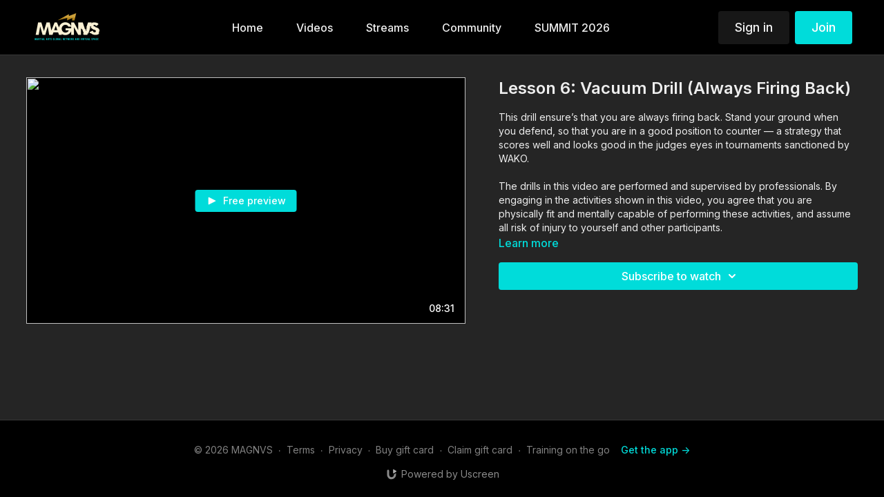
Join (823, 27)
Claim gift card (480, 450)
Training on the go (568, 450)
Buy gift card (405, 450)
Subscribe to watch (681, 276)
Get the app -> (655, 450)
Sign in (754, 27)
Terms (301, 450)
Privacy (346, 450)
